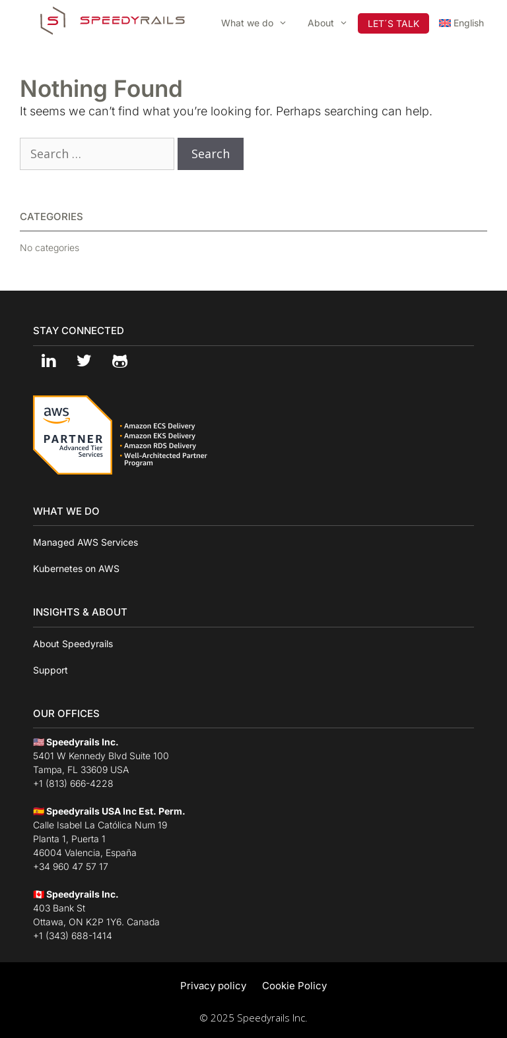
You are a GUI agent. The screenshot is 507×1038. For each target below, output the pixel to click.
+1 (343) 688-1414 (72, 935)
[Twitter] (84, 361)
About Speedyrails (73, 643)
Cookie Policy (294, 985)
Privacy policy (213, 985)
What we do (259, 23)
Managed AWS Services (85, 542)
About (333, 23)
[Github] (119, 361)
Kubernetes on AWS (76, 568)
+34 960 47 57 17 (70, 866)
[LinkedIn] (48, 361)
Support (50, 670)
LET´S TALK (393, 23)
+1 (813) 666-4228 (73, 783)
